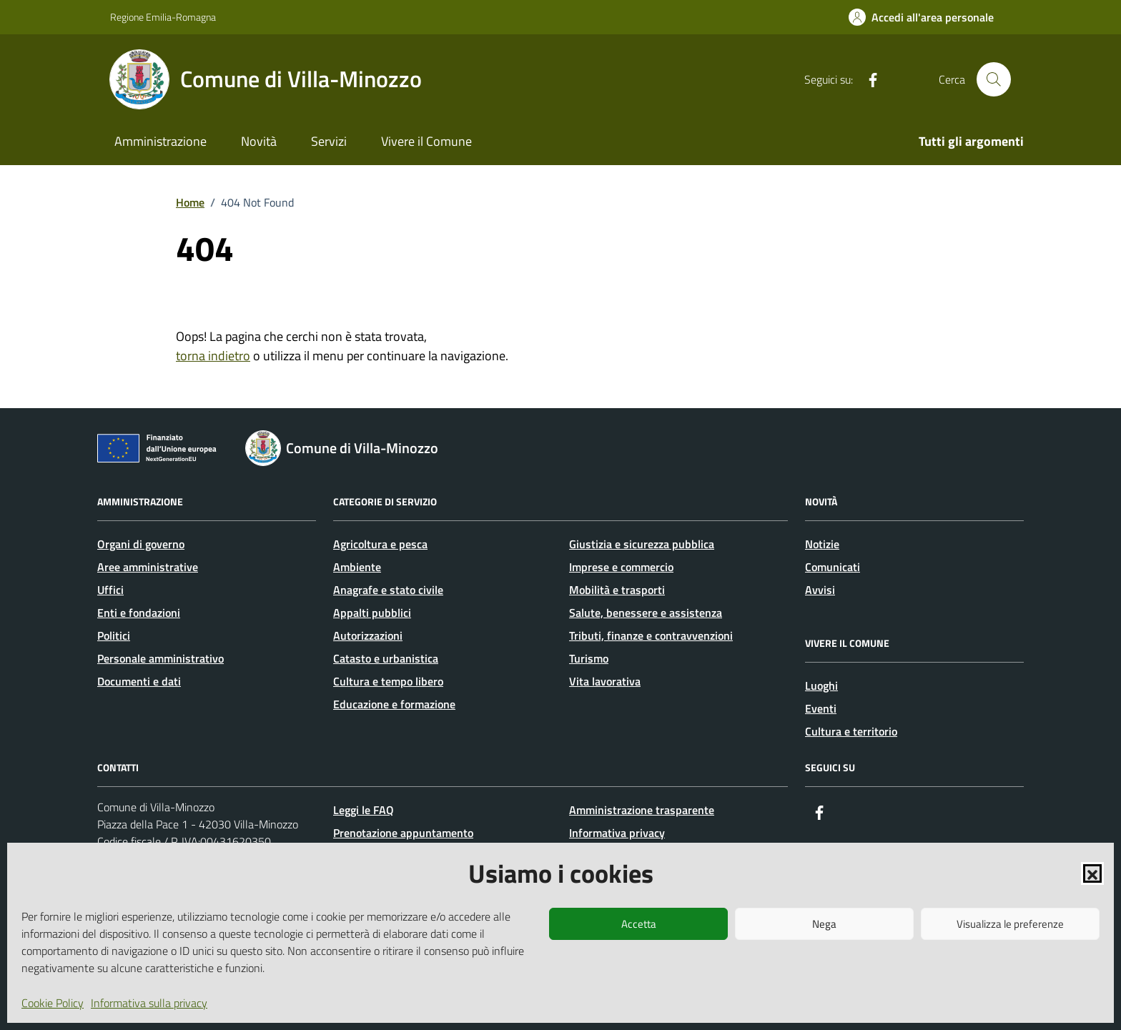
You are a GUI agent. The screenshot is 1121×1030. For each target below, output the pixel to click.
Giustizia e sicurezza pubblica (641, 544)
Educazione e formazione (394, 704)
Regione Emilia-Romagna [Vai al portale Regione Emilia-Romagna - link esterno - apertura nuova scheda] (163, 16)
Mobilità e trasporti (617, 589)
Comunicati (832, 566)
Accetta (638, 924)
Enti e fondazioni (138, 612)
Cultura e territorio (851, 731)
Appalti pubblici (372, 612)
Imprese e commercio (621, 566)
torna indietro (213, 355)
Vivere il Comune (426, 141)
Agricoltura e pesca (380, 544)
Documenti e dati (139, 681)
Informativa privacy (617, 832)
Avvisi (820, 589)
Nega (824, 924)
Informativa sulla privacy (149, 1002)
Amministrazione (160, 141)
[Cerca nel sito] (994, 79)
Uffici (110, 589)
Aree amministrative (147, 566)
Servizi (329, 141)
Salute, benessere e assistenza (645, 612)
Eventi (820, 708)
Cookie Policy (52, 1002)
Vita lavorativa (605, 681)
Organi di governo (140, 544)
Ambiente (357, 566)
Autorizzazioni (368, 635)
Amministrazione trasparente (641, 809)
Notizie (822, 544)
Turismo (588, 658)
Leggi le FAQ (363, 809)
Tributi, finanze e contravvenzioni (651, 635)
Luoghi (821, 685)
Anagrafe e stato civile (388, 589)
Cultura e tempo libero (388, 681)
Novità (259, 141)
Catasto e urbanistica (385, 658)
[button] (1092, 873)
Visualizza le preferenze (1010, 924)
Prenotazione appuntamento (403, 832)
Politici (113, 635)
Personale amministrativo (160, 658)
